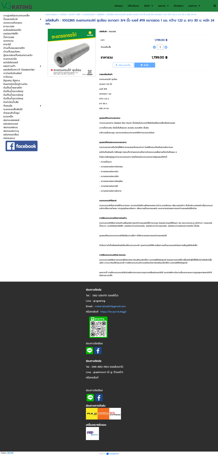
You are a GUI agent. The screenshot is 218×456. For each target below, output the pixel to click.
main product (51, 14)
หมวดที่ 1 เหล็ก (74, 14)
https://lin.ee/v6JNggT (113, 312)
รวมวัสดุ (63, 14)
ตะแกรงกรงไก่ (88, 14)
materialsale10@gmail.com (110, 306)
